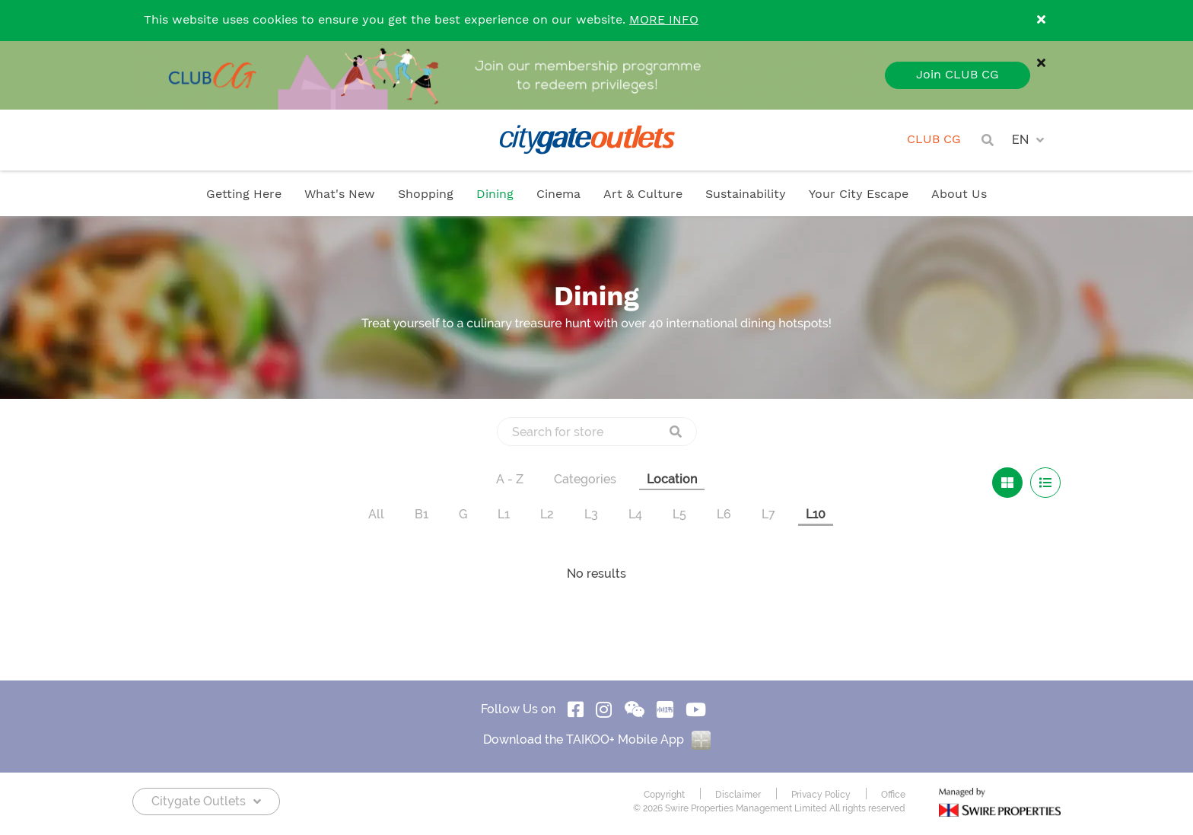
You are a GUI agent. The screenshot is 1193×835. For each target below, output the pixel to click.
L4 (635, 514)
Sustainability (745, 194)
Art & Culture (642, 194)
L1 (504, 514)
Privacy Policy (821, 794)
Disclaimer (738, 794)
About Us (959, 194)
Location (672, 479)
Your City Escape (858, 194)
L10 (816, 514)
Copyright (664, 794)
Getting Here (244, 194)
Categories (585, 479)
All (376, 514)
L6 (724, 514)
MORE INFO (663, 20)
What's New (339, 194)
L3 (591, 514)
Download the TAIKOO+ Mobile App (597, 739)
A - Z (509, 479)
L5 (679, 514)
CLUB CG (934, 140)
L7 (768, 514)
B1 (421, 514)
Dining (495, 194)
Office (893, 794)
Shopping (425, 194)
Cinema (558, 194)
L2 (547, 514)
